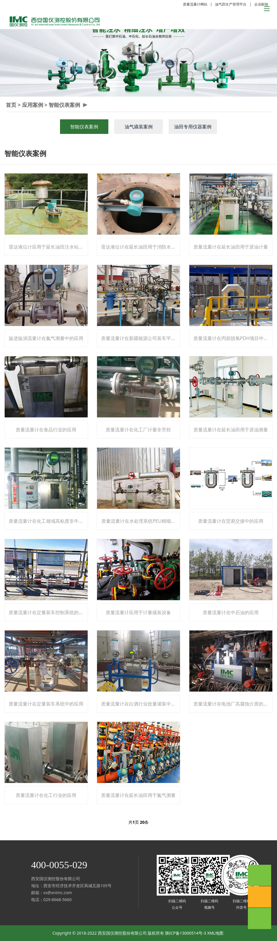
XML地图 (215, 933)
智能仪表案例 (64, 104)
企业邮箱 (261, 4)
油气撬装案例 (139, 126)
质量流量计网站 (195, 4)
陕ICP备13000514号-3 (185, 933)
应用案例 (32, 104)
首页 (11, 104)
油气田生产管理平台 (230, 4)
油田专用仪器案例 (192, 126)
